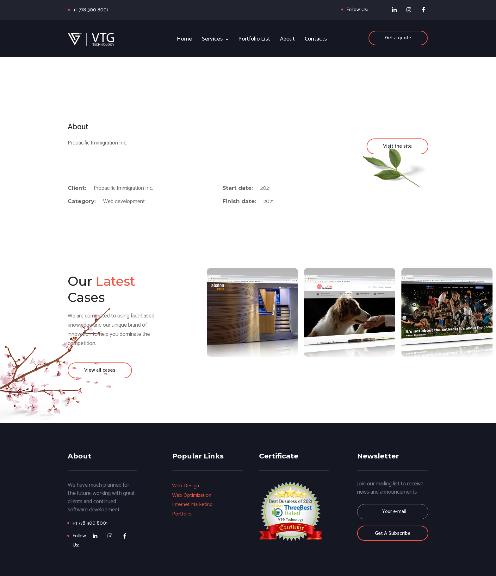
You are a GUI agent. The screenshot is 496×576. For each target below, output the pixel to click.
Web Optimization (192, 494)
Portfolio (182, 513)
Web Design (186, 486)
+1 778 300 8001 (90, 10)
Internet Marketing (193, 504)
